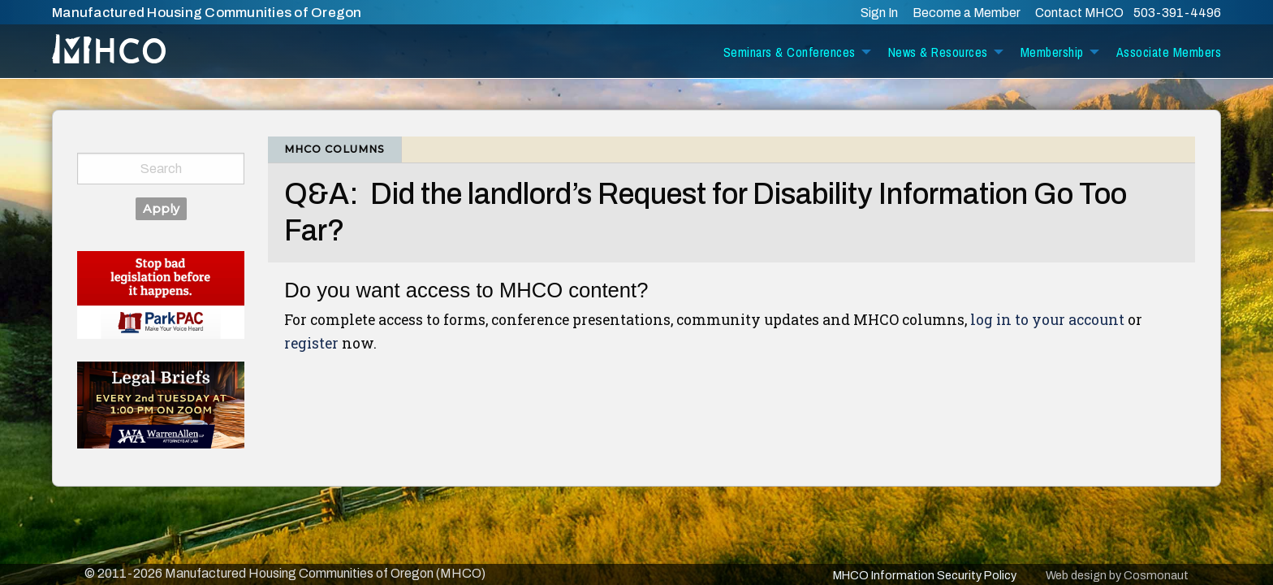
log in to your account (1047, 319)
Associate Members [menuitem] (1169, 52)
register (311, 343)
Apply (161, 209)
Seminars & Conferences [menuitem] (789, 52)
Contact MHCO (1080, 13)
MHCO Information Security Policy (924, 575)
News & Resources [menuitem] (938, 52)
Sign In (879, 13)
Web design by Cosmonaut (1117, 575)
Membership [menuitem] (1052, 52)
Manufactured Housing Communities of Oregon (207, 12)
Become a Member (967, 13)
